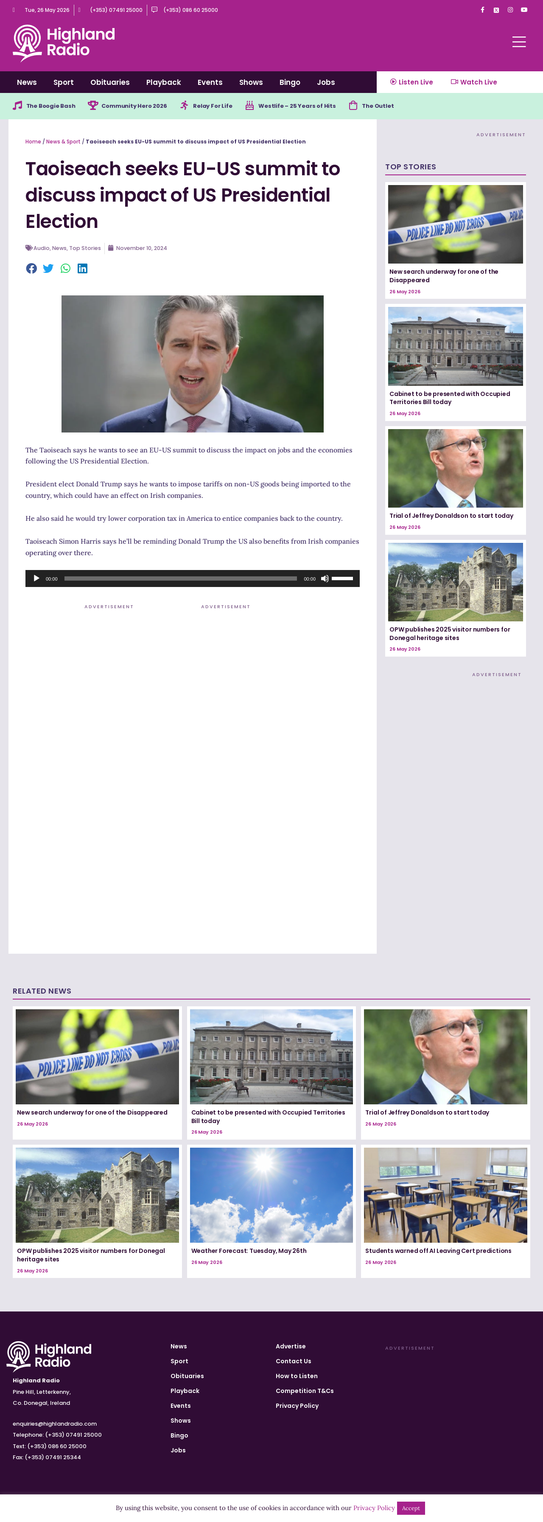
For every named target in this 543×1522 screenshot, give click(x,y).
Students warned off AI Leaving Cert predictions (438, 1252)
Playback (163, 82)
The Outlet (400, 106)
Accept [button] (411, 1508)
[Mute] (325, 580)
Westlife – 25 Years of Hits (315, 106)
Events (210, 82)
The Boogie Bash (53, 106)
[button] (31, 270)
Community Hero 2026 (142, 106)
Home (33, 142)
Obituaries (110, 82)
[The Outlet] (374, 106)
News (27, 82)
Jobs (326, 82)
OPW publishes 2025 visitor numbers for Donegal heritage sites (449, 634)
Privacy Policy (297, 1405)
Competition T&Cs (305, 1391)
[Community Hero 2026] (98, 106)
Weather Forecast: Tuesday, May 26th (249, 1252)
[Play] (36, 580)
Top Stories (86, 249)
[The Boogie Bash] (18, 106)
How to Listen (297, 1376)
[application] (192, 579)
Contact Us (293, 1361)
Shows (251, 82)
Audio (42, 249)
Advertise (291, 1346)
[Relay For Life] (196, 106)
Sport (63, 82)
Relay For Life (226, 106)
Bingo (290, 82)
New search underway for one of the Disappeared (443, 277)
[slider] (180, 580)
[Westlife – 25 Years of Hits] (265, 106)
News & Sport (63, 142)
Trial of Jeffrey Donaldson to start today (451, 517)
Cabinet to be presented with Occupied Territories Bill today (449, 398)
